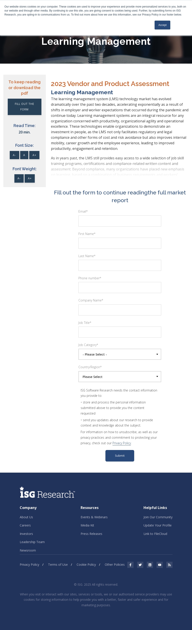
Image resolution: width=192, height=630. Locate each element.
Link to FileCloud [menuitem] (155, 534)
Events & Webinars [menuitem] (94, 517)
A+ (34, 155)
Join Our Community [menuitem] (158, 517)
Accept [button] (162, 25)
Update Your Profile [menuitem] (158, 525)
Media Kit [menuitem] (87, 525)
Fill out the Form (24, 106)
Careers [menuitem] (25, 525)
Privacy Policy (121, 443)
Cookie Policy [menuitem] (86, 564)
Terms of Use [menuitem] (58, 564)
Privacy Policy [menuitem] (29, 564)
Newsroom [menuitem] (28, 550)
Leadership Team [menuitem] (32, 542)
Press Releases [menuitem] (91, 534)
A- (14, 155)
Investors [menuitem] (26, 534)
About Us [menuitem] (26, 517)
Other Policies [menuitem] (115, 564)
